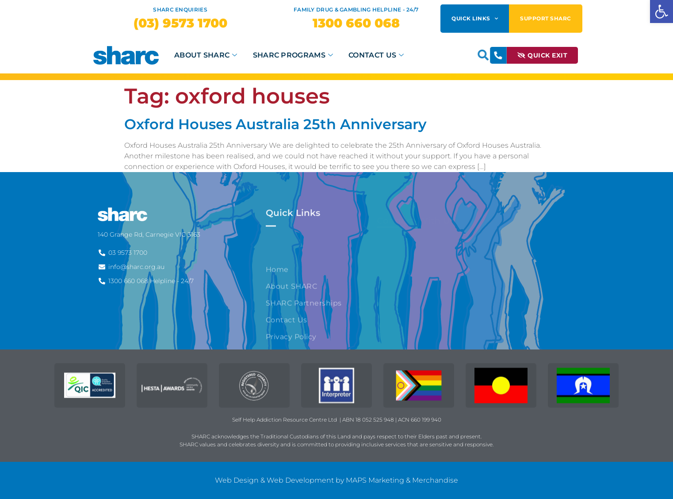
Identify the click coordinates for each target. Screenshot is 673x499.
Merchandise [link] (435, 480)
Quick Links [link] (474, 18)
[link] (661, 11)
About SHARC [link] (207, 55)
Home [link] (277, 315)
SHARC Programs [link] (294, 55)
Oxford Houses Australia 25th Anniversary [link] (275, 124)
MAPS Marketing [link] (375, 480)
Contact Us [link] (377, 55)
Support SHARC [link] (545, 18)
